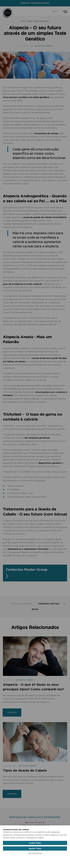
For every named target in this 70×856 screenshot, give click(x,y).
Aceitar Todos (35, 843)
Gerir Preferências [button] (35, 853)
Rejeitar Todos (35, 848)
